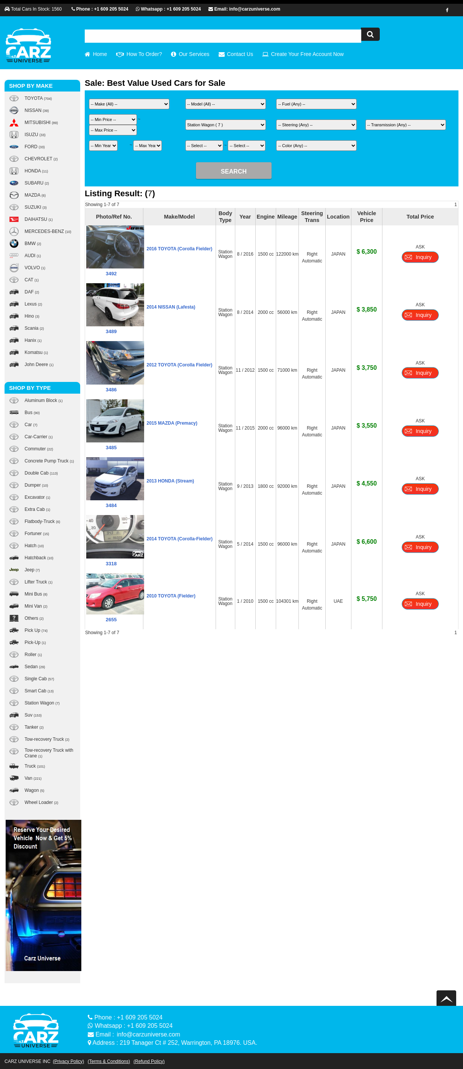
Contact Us (240, 54)
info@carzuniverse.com (148, 1034)
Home (100, 54)
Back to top (447, 998)
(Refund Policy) (149, 1061)
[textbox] (223, 36)
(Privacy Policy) (68, 1061)
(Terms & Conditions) (109, 1061)
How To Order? (144, 54)
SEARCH (234, 171)
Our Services (194, 54)
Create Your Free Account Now (307, 54)
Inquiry (424, 257)
